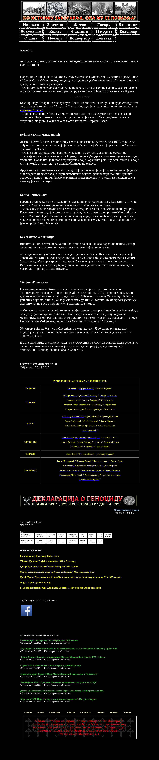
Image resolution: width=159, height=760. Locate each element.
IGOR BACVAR (92, 541)
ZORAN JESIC (91, 535)
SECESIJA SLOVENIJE (39, 535)
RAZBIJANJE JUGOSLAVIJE (72, 535)
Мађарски (71, 712)
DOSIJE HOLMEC (50, 541)
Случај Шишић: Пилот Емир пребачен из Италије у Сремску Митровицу (57, 572)
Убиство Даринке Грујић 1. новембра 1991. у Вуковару (48, 561)
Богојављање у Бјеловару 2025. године (39, 556)
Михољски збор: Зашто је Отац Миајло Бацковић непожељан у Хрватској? (58, 674)
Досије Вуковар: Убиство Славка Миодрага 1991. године (49, 566)
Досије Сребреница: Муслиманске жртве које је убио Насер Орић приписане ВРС (62, 690)
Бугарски (40, 712)
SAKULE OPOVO (61, 535)
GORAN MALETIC (83, 535)
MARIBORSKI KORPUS (25, 535)
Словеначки (113, 712)
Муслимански (85, 712)
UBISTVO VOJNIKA (108, 535)
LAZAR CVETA (100, 535)
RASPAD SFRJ (82, 541)
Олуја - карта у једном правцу (35, 582)
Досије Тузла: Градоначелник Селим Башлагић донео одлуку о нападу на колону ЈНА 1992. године (70, 577)
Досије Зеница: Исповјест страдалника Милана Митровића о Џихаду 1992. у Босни (63, 657)
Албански (28, 712)
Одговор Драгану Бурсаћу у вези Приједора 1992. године (49, 640)
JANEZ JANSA (100, 541)
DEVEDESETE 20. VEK (72, 541)
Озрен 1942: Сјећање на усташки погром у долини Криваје (50, 665)
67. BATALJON (61, 541)
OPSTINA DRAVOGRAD (40, 541)
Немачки (100, 712)
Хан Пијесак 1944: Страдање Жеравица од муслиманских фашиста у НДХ (58, 682)
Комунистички (54, 712)
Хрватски (127, 712)
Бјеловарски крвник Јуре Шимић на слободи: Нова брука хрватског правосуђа (60, 588)
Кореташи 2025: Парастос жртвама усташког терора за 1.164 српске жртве (58, 699)
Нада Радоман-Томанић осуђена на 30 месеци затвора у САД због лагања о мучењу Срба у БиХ (68, 648)
